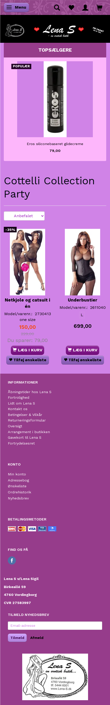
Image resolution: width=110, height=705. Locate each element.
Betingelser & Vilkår (25, 415)
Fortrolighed (18, 397)
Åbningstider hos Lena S (29, 392)
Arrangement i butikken (29, 432)
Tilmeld (17, 638)
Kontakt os (18, 409)
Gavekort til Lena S (24, 437)
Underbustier (82, 300)
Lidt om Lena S (21, 403)
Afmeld (36, 638)
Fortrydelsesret (21, 443)
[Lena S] (55, 29)
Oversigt (15, 426)
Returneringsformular (27, 420)
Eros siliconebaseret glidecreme (55, 144)
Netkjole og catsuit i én (27, 303)
